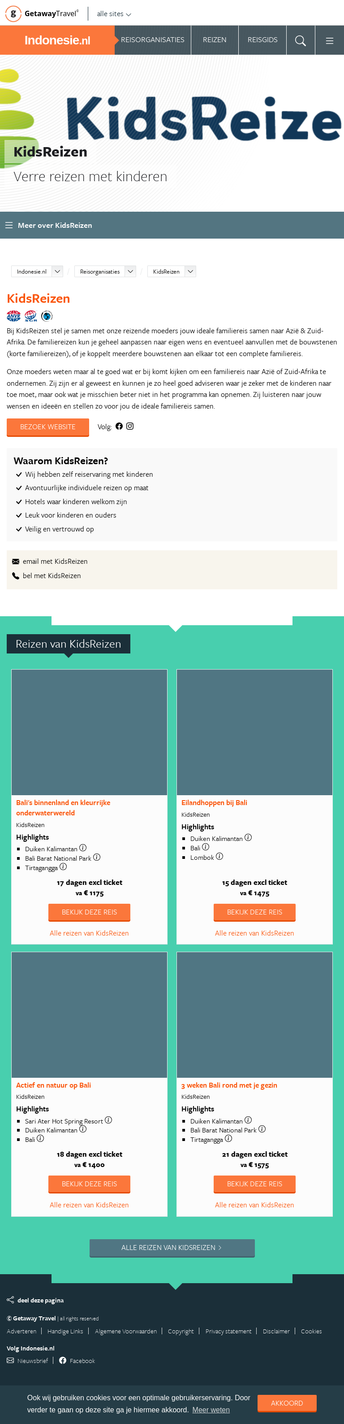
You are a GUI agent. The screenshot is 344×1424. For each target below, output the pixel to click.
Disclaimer (276, 1331)
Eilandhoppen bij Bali (214, 802)
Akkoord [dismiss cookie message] (287, 1403)
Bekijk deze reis (89, 911)
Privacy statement (229, 1331)
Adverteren (21, 1331)
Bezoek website (48, 426)
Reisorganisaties (100, 271)
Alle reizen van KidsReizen (89, 932)
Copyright (181, 1331)
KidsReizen (166, 271)
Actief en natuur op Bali (53, 1085)
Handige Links (65, 1331)
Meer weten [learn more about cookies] (211, 1410)
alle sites (114, 13)
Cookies (311, 1331)
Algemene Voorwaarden (126, 1331)
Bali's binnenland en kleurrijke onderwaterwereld (63, 807)
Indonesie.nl (32, 271)
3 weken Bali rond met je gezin (229, 1085)
